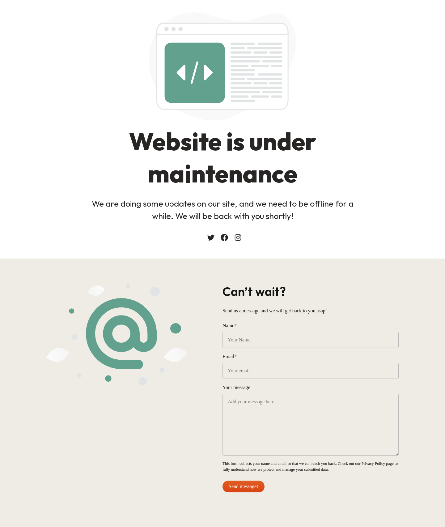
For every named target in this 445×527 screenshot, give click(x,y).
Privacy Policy (373, 463)
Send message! (243, 486)
